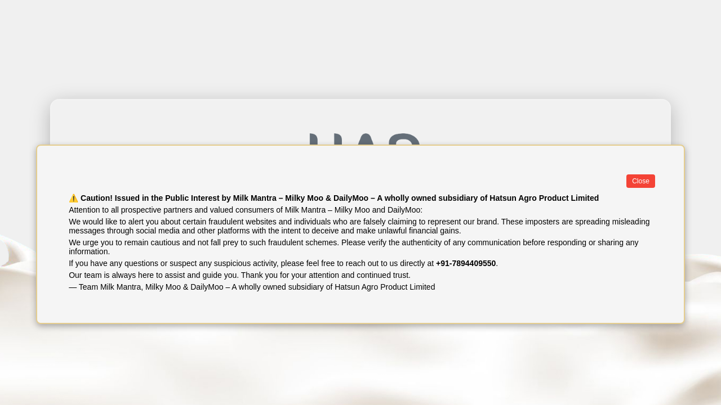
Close (640, 181)
